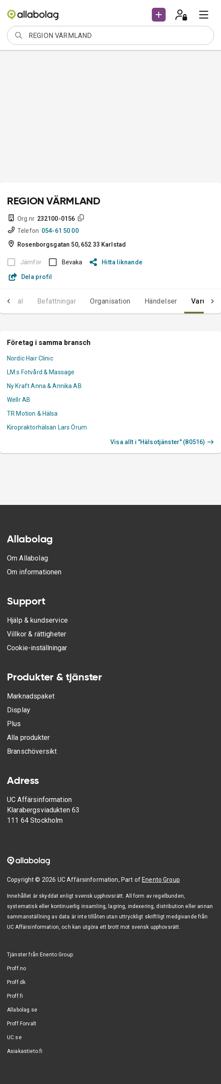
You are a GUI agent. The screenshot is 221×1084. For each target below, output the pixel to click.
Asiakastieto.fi (24, 1051)
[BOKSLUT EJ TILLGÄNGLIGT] (22, 262)
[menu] (203, 14)
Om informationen (34, 572)
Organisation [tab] (110, 301)
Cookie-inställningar (37, 648)
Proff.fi (15, 996)
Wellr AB (18, 399)
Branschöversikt (32, 751)
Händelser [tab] (160, 301)
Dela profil (30, 277)
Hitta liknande (116, 262)
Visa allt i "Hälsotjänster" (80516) (162, 442)
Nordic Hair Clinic (30, 358)
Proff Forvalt (21, 1024)
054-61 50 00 (60, 230)
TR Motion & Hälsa (32, 413)
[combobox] (118, 35)
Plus (14, 724)
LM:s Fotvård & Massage (40, 372)
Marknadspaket (30, 696)
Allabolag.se (22, 1010)
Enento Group (161, 879)
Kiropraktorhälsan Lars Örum (47, 427)
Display (18, 710)
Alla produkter (28, 737)
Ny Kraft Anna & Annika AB (44, 385)
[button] (159, 15)
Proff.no (16, 968)
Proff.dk (16, 982)
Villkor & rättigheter (36, 634)
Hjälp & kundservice (37, 620)
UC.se (14, 1037)
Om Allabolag (27, 558)
